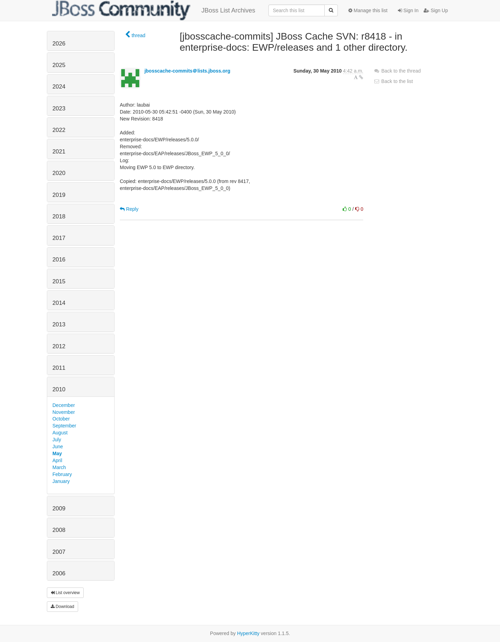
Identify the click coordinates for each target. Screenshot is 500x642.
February (62, 474)
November (63, 412)
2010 (58, 389)
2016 (58, 259)
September (64, 425)
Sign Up (436, 10)
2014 (58, 303)
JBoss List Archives (153, 10)
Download (62, 606)
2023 (58, 108)
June (57, 446)
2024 (58, 86)
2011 (58, 368)
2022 (58, 130)
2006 (58, 573)
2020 (58, 173)
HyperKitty (248, 633)
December (63, 405)
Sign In (408, 10)
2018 (58, 216)
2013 (58, 324)
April (57, 460)
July (56, 439)
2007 (58, 552)
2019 (58, 195)
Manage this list (368, 10)
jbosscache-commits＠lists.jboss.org (187, 71)
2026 (58, 43)
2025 (58, 65)
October (61, 419)
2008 (58, 530)
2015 (58, 281)
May (57, 453)
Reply (129, 209)
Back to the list (393, 81)
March (59, 467)
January (61, 481)
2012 (58, 346)
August (60, 432)
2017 (58, 238)
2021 (58, 151)
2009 (58, 508)
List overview (65, 592)
